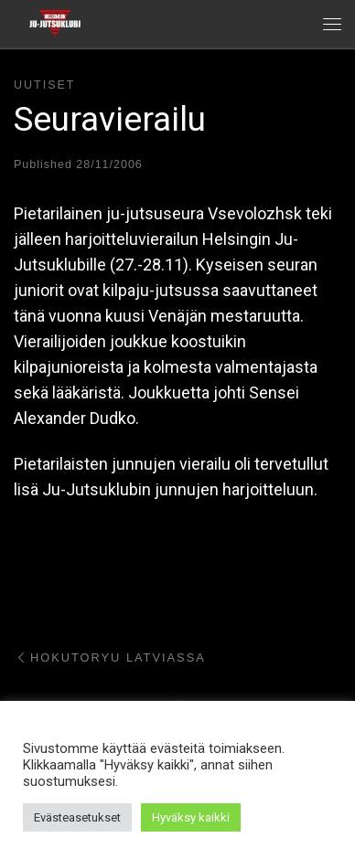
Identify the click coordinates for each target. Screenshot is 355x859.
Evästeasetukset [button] (77, 817)
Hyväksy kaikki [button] (191, 817)
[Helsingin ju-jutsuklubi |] (55, 22)
